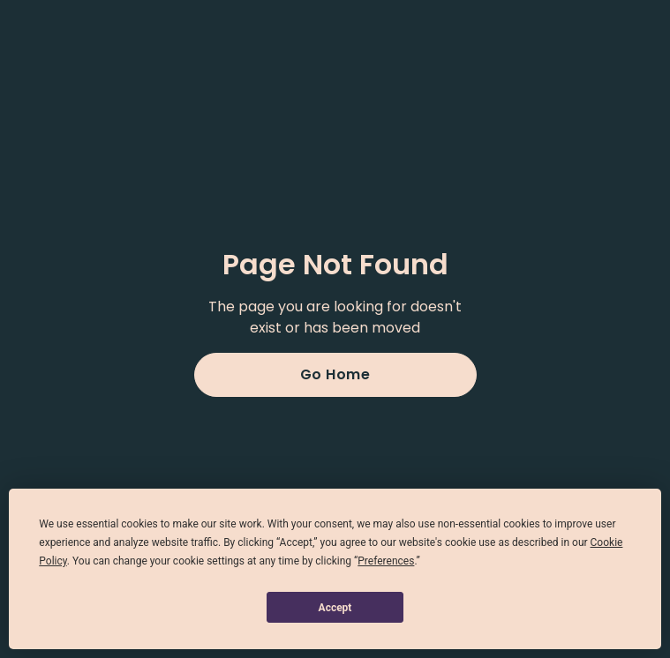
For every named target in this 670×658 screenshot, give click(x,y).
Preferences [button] (386, 561)
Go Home (335, 374)
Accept (335, 608)
